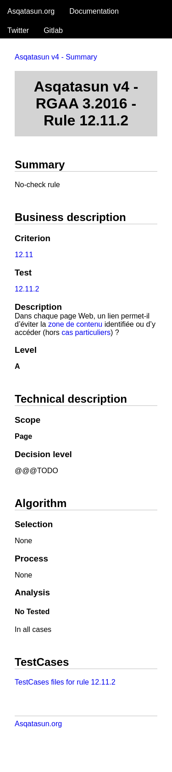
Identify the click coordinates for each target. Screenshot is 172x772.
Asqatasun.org (31, 11)
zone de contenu (75, 324)
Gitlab (53, 30)
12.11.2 (27, 289)
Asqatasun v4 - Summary (56, 57)
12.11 (24, 255)
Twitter (18, 30)
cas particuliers (86, 332)
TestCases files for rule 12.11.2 (65, 682)
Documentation (94, 11)
